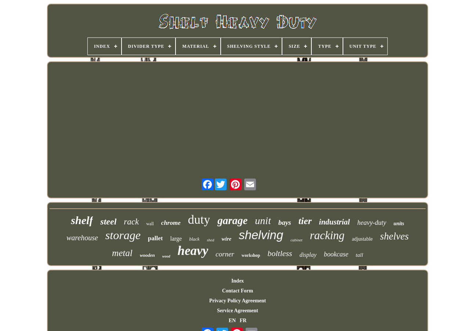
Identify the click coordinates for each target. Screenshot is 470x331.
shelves (394, 236)
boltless (279, 253)
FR (243, 320)
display (308, 255)
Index (237, 281)
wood (166, 256)
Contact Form (237, 291)
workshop (251, 255)
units (399, 223)
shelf (82, 220)
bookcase (336, 254)
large (176, 238)
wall (150, 223)
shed (210, 240)
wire (226, 239)
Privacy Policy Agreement (237, 300)
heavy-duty (371, 222)
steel (108, 221)
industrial (334, 221)
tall (359, 255)
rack (131, 221)
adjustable (362, 239)
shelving (261, 235)
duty (199, 219)
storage (123, 235)
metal (122, 253)
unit (263, 220)
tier (305, 221)
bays (284, 222)
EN (232, 320)
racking (327, 235)
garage (232, 220)
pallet (155, 238)
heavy (193, 251)
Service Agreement (237, 310)
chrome (171, 222)
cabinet (296, 240)
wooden (147, 255)
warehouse (82, 238)
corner (225, 254)
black (194, 239)
